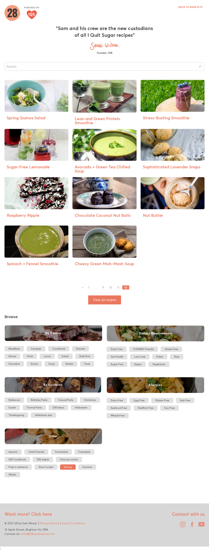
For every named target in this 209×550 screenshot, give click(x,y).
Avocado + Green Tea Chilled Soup (102, 168)
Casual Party (65, 399)
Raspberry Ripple (23, 215)
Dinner (12, 356)
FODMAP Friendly (143, 349)
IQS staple (43, 459)
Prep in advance (18, 466)
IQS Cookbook (17, 459)
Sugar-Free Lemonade (28, 166)
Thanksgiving (16, 415)
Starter (69, 363)
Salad (65, 356)
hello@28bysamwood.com (38, 533)
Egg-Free (139, 400)
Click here (41, 514)
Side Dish (84, 356)
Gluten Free (171, 349)
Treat (87, 363)
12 (125, 287)
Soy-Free (169, 407)
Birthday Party (39, 399)
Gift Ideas (58, 407)
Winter (12, 474)
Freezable (84, 451)
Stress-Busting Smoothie (166, 117)
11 (118, 287)
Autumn (13, 451)
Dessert (80, 348)
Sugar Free (117, 364)
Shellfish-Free (145, 407)
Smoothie (14, 363)
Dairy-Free (117, 400)
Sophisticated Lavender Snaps (171, 166)
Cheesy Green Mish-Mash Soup (104, 263)
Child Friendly (36, 451)
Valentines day (43, 415)
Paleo (159, 356)
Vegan (138, 364)
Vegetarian (158, 364)
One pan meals (69, 459)
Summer (87, 466)
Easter (12, 407)
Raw (176, 356)
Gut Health (117, 356)
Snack (34, 363)
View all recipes (104, 300)
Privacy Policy (48, 523)
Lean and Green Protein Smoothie (97, 120)
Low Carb (140, 356)
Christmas (90, 399)
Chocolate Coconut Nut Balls (103, 215)
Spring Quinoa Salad (26, 117)
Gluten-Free (162, 400)
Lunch (47, 356)
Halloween (81, 407)
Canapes (36, 348)
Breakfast (14, 348)
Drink (30, 356)
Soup (52, 363)
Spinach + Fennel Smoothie (32, 263)
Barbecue (14, 399)
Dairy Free (116, 349)
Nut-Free (185, 400)
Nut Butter (153, 215)
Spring (68, 466)
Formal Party (34, 407)
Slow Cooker (46, 466)
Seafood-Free (119, 407)
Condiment (58, 348)
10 (110, 287)
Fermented (61, 451)
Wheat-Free (118, 415)
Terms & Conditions (72, 523)
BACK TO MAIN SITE (190, 7)
